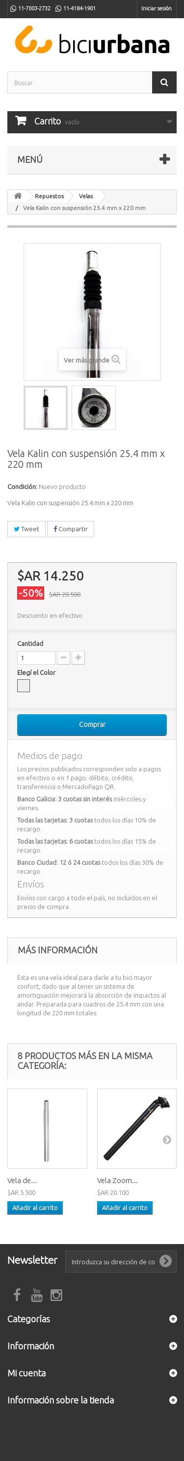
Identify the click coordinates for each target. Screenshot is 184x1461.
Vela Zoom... (117, 1180)
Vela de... (22, 1180)
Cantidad (30, 643)
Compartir (70, 528)
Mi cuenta (26, 1373)
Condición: (22, 486)
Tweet (26, 528)
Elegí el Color (37, 672)
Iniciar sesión (156, 8)
